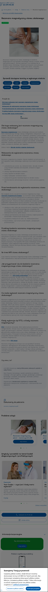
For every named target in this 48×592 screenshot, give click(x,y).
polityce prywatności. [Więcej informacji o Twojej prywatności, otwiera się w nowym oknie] (21, 585)
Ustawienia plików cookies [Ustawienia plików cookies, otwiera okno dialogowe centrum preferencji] (15, 588)
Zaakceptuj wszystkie (33, 588)
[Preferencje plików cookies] (1, 590)
